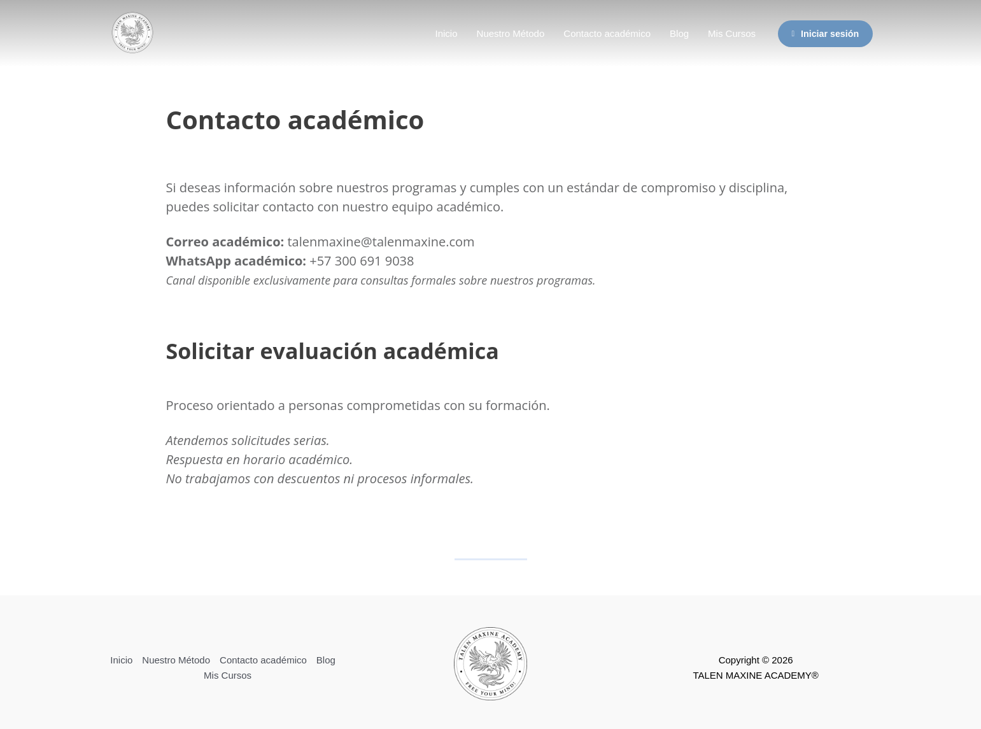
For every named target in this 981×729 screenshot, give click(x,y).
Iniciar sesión (825, 34)
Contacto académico (607, 33)
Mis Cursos (732, 33)
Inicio (446, 33)
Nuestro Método (511, 33)
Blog (679, 33)
